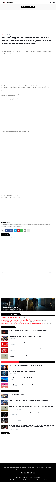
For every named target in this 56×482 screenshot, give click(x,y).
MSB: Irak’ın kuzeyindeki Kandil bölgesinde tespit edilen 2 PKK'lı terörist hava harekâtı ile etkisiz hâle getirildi (31, 355)
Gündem (4, 226)
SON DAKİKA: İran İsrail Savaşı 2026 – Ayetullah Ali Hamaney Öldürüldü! (27, 336)
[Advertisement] (28, 283)
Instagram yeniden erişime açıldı (17, 342)
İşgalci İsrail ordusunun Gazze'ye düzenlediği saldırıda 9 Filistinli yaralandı (19, 320)
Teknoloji (10, 362)
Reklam (29, 479)
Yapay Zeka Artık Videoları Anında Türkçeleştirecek (22, 371)
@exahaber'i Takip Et (28, 6)
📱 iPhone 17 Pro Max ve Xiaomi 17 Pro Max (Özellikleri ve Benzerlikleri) (26, 365)
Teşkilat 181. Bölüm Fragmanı (11, 307)
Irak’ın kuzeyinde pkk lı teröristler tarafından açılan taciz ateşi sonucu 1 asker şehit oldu (31, 349)
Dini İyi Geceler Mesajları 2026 (16, 394)
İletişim (34, 479)
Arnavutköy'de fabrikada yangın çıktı (10, 317)
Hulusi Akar (9, 226)
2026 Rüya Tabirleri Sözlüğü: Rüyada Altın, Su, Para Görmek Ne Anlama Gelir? (28, 400)
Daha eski (51, 272)
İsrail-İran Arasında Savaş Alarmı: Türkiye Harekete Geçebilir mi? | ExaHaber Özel (29, 419)
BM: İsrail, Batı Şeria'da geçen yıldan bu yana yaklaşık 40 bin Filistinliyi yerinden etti (22, 323)
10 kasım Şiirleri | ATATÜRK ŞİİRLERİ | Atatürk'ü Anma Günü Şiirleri (25, 413)
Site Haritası (40, 479)
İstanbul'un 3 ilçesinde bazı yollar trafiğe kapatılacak (14, 322)
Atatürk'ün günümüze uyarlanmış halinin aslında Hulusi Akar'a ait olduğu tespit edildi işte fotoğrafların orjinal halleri (26, 224)
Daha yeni (4, 272)
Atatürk (8, 34)
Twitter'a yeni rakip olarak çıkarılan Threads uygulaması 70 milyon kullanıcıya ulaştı (30, 384)
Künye (20, 479)
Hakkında (15, 479)
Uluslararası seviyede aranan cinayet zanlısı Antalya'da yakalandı (17, 319)
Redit (14, 226)
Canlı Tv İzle (47, 479)
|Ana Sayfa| (9, 479)
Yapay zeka (19, 226)
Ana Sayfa (3, 34)
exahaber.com (37, 477)
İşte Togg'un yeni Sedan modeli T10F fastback (20, 377)
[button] (50, 2)
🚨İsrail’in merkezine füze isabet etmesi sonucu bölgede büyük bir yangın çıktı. (28, 330)
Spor (45, 362)
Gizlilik (24, 479)
